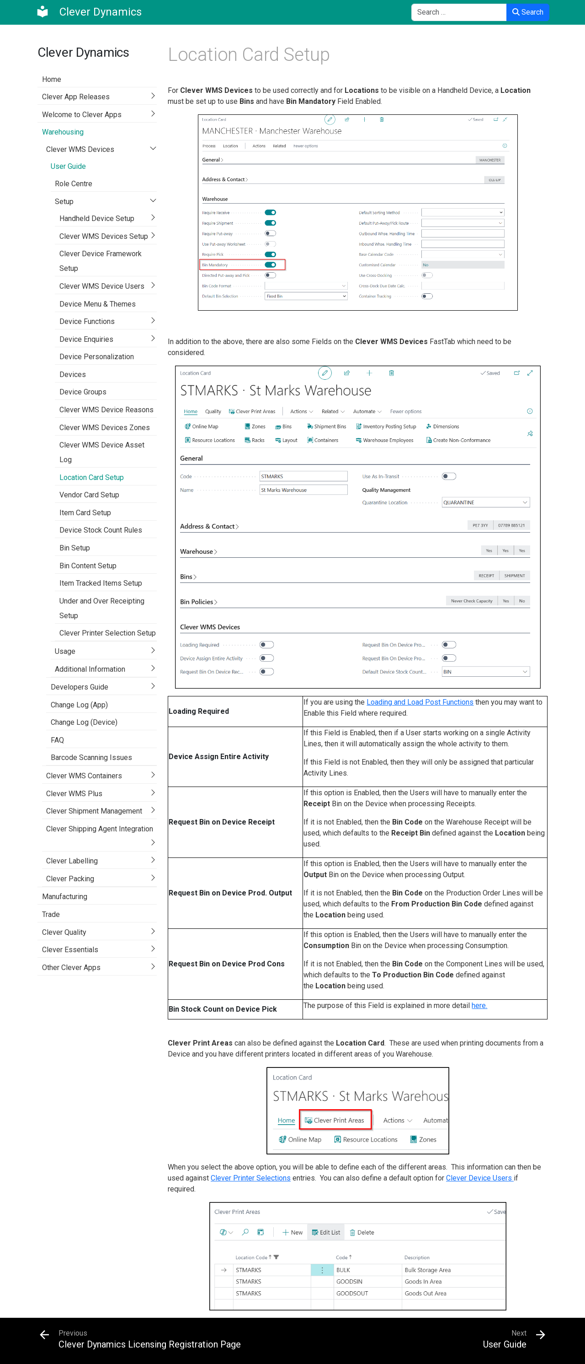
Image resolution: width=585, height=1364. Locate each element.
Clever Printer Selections (251, 1178)
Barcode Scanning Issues (91, 757)
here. (479, 1005)
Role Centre (73, 183)
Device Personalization (96, 356)
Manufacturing (64, 896)
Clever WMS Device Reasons (106, 409)
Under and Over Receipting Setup (101, 608)
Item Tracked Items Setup (100, 583)
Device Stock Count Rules (100, 530)
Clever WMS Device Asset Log (101, 452)
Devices (72, 374)
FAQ (57, 740)
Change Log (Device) (84, 722)
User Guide (68, 166)
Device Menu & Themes (97, 304)
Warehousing (63, 132)
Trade (51, 914)
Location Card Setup (91, 477)
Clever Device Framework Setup (100, 261)
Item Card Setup (85, 512)
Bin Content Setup (88, 565)
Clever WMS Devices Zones (104, 427)
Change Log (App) (79, 705)
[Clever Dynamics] (89, 11)
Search (527, 12)
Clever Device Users (480, 1178)
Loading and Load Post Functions (420, 702)
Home (51, 79)
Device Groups (82, 392)
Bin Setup (74, 548)
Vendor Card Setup (89, 495)
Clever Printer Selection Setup (107, 633)
